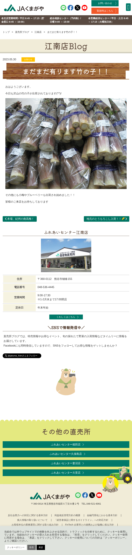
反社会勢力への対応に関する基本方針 (28, 515)
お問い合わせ (105, 3)
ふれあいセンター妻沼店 (66, 463)
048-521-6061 (93, 503)
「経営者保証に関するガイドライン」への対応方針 (81, 520)
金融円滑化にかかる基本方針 (102, 515)
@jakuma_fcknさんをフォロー (22, 355)
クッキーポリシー (15, 547)
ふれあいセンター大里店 (66, 472)
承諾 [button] (41, 547)
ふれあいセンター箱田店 (66, 444)
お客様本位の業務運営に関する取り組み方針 (35, 524)
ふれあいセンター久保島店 (66, 453)
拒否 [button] (31, 547)
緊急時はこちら (105, 10)
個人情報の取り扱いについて (32, 520)
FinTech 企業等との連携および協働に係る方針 (89, 524)
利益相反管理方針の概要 (67, 515)
